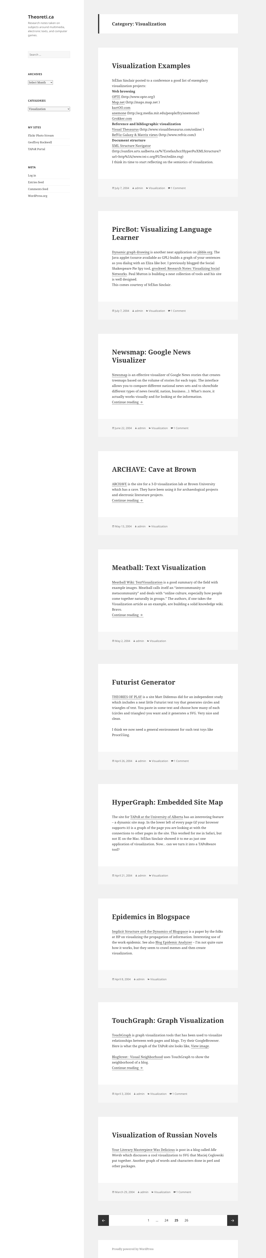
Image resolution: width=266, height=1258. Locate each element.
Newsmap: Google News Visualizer (151, 355)
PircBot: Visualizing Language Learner (162, 233)
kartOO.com (121, 107)
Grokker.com (122, 118)
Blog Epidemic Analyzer (173, 942)
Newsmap (119, 375)
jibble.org (204, 252)
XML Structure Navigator (131, 145)
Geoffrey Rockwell (40, 142)
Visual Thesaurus (125, 129)
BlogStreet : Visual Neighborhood (137, 1057)
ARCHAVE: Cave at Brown (154, 469)
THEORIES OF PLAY (127, 697)
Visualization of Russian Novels (164, 1134)
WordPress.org (37, 196)
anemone (119, 113)
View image (200, 1046)
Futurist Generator (143, 681)
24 (167, 1218)
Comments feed (38, 189)
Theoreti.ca (41, 17)
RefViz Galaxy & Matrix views (135, 135)
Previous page (103, 1220)
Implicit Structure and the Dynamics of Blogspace (150, 931)
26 (187, 1218)
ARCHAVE (119, 484)
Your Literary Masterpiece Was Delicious (143, 1150)
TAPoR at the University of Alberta (156, 817)
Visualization (157, 188)
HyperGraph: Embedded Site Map (167, 801)
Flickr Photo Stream (41, 135)
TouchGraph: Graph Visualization (168, 1020)
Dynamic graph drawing (130, 252)
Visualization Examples (151, 65)
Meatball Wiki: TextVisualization (137, 582)
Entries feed (36, 182)
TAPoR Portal (36, 149)
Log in (32, 175)
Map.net (118, 102)
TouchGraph (121, 1035)
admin (139, 188)
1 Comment (178, 188)
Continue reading (128, 402)
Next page (232, 1220)
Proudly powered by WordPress (133, 1249)
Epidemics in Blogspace (151, 916)
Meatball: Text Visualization (159, 567)
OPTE (116, 97)
